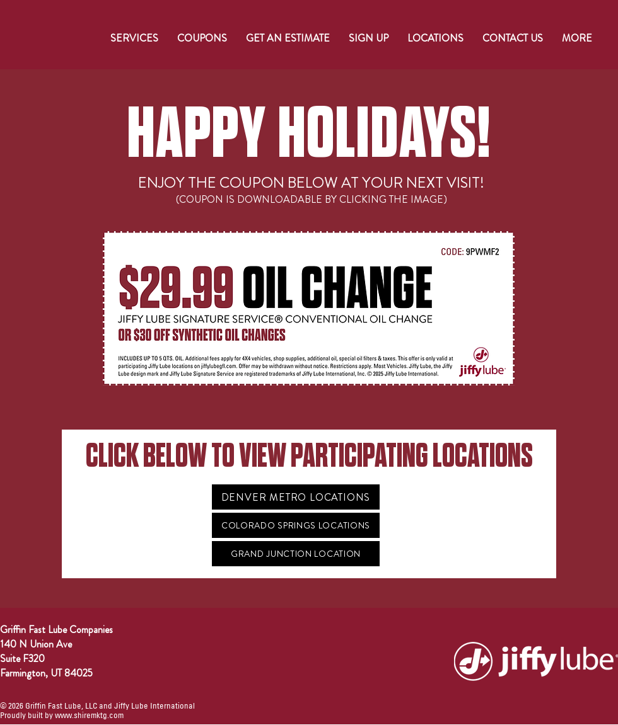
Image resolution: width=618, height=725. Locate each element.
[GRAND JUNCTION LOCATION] (296, 553)
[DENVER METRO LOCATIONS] (296, 497)
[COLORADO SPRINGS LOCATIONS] (296, 525)
